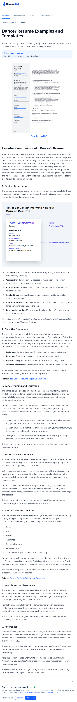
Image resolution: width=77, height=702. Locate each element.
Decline (20, 698)
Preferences (8, 698)
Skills (32, 15)
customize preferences (29, 692)
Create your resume (13, 53)
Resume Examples (9, 23)
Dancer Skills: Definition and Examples (27, 578)
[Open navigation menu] (71, 4)
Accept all (31, 698)
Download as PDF (37, 136)
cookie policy (53, 692)
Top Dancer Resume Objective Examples (28, 378)
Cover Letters (19, 15)
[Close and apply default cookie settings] (72, 681)
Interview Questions (46, 15)
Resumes (6, 15)
